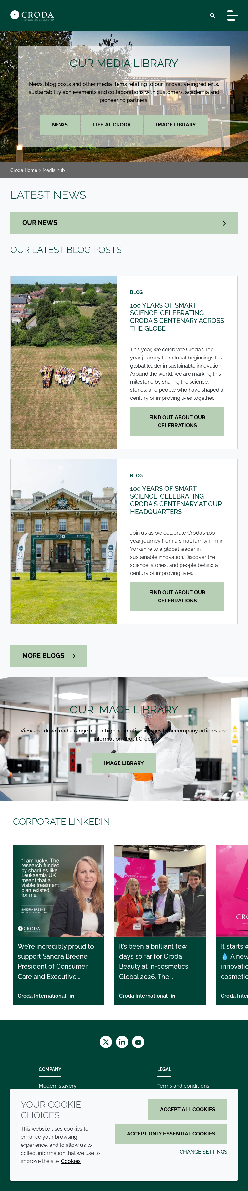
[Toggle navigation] (232, 15)
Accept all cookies (187, 1109)
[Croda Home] (32, 15)
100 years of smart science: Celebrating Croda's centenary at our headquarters (176, 500)
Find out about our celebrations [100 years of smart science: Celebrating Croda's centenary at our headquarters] (177, 597)
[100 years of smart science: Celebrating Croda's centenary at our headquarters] (64, 541)
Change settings (203, 1152)
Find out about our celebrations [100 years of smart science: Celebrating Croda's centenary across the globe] (177, 421)
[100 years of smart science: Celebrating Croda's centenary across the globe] (64, 362)
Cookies (71, 1161)
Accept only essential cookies (171, 1134)
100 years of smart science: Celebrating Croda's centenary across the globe (177, 316)
